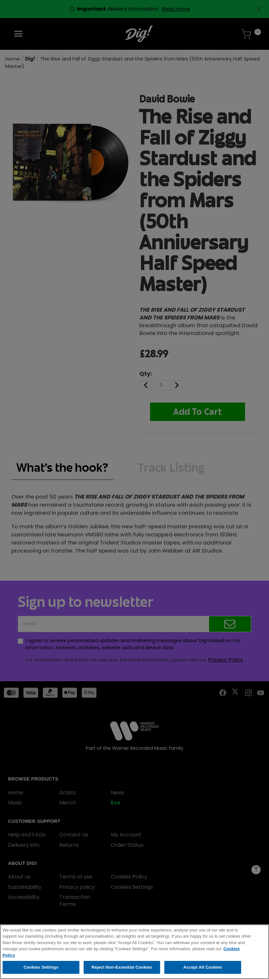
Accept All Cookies (202, 972)
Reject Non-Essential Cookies (121, 972)
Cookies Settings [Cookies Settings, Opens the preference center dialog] (41, 972)
